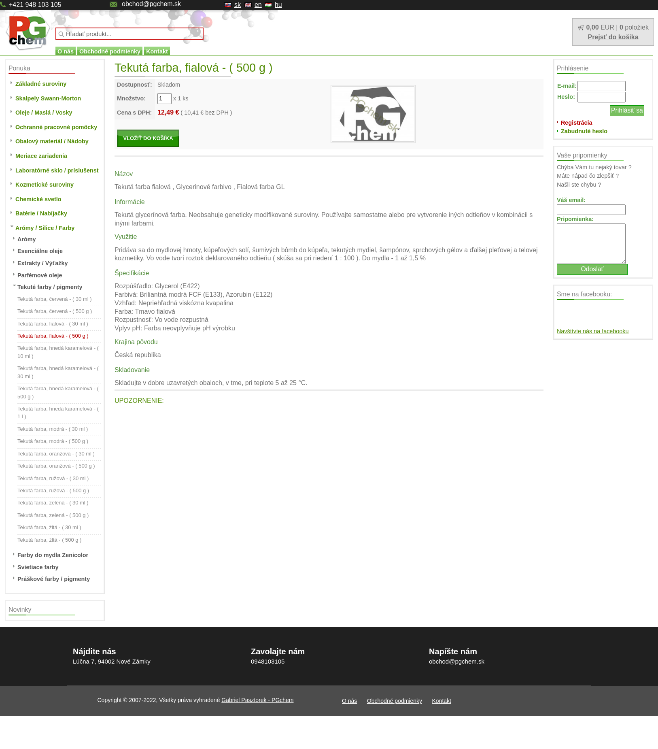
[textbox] (129, 34)
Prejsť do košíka (613, 37)
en (258, 4)
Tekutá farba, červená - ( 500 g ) (54, 311)
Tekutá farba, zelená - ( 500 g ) (53, 515)
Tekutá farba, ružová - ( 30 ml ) (53, 478)
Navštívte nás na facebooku (593, 331)
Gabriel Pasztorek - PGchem (257, 700)
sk (237, 4)
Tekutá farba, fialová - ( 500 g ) (53, 336)
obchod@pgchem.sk (151, 3)
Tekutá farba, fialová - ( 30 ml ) (52, 324)
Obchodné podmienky (109, 51)
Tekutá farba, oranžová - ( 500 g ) (56, 466)
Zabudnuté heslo (584, 131)
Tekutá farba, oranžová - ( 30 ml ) (56, 454)
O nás (65, 51)
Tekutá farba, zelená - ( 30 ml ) (53, 503)
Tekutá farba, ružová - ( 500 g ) (53, 490)
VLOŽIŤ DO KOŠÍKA (148, 138)
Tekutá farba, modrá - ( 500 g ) (52, 441)
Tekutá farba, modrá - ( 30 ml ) (52, 429)
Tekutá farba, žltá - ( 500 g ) (49, 540)
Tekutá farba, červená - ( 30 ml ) (54, 299)
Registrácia (576, 122)
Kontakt (157, 51)
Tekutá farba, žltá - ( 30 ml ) (49, 527)
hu (278, 4)
